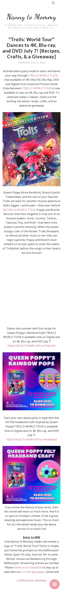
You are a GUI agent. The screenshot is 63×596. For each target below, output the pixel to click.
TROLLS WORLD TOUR (43, 75)
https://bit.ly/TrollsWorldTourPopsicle (31, 345)
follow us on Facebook (28, 567)
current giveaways (33, 572)
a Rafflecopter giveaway (32, 580)
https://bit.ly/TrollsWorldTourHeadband (31, 439)
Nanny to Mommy (31, 16)
